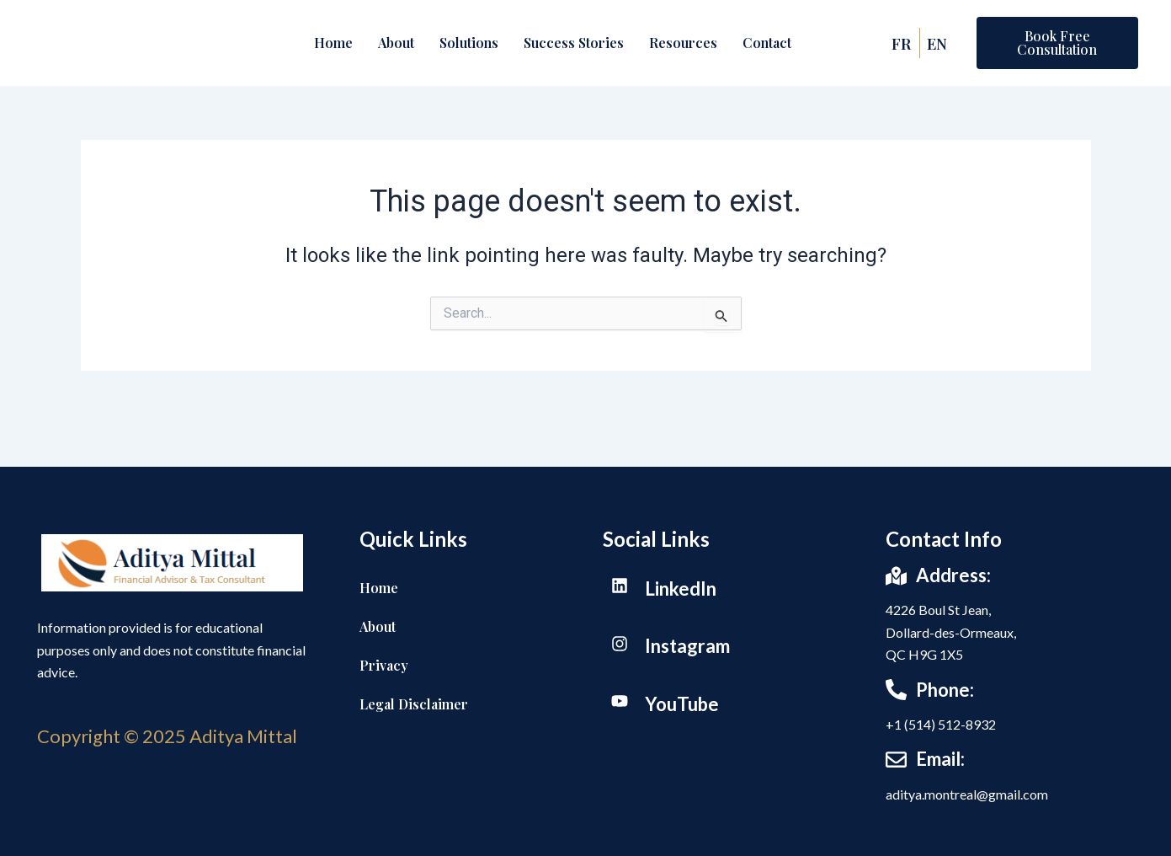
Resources (683, 42)
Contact (767, 42)
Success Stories (574, 42)
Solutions (468, 42)
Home (333, 42)
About (396, 42)
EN (939, 42)
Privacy (383, 665)
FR (902, 42)
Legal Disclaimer (413, 704)
